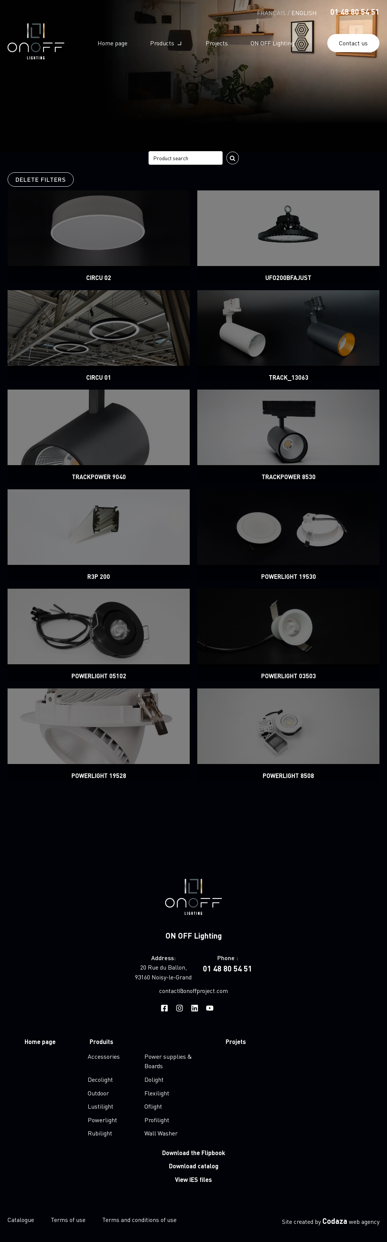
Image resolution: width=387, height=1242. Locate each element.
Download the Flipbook (193, 1153)
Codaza (334, 1221)
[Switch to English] (304, 12)
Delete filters (40, 179)
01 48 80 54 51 (354, 12)
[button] (166, 43)
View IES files (193, 1179)
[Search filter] (186, 158)
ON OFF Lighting (194, 935)
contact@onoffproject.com (193, 991)
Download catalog (193, 1166)
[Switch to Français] (271, 12)
